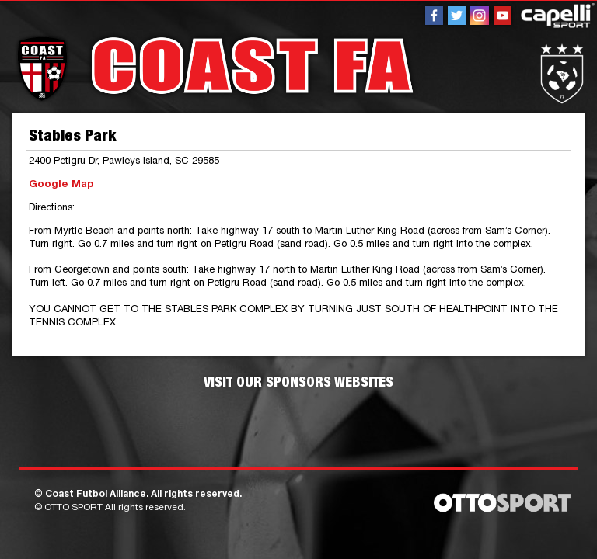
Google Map (61, 185)
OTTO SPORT (73, 507)
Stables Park (72, 137)
